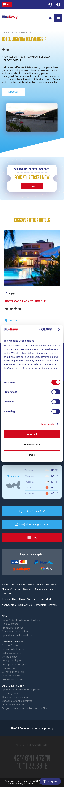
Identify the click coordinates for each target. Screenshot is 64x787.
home (5, 32)
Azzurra (6, 599)
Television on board (13, 679)
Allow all (32, 434)
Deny (32, 454)
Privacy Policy (17, 783)
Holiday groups (10, 623)
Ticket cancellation (12, 652)
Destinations (42, 584)
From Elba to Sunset (13, 627)
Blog (14, 599)
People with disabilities (14, 649)
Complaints (40, 604)
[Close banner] (59, 329)
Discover (13, 91)
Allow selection (31, 444)
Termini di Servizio (36, 783)
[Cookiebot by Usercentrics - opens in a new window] (39, 330)
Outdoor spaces (11, 675)
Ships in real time (44, 589)
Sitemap (52, 604)
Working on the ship (13, 671)
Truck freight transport (14, 704)
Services (32, 599)
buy (7, 4)
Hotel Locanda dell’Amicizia (20, 32)
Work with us (25, 604)
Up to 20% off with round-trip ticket (21, 620)
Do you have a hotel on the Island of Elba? (25, 708)
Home (5, 584)
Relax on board (10, 667)
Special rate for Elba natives (17, 635)
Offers (30, 584)
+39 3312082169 (11, 60)
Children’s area (10, 645)
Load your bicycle (12, 660)
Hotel (53, 584)
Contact (6, 593)
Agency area (9, 604)
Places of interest (11, 589)
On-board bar (9, 656)
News (22, 599)
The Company (17, 584)
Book (32, 186)
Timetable (28, 589)
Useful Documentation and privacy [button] (32, 728)
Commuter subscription (15, 631)
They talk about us (48, 599)
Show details (47, 424)
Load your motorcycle (14, 664)
